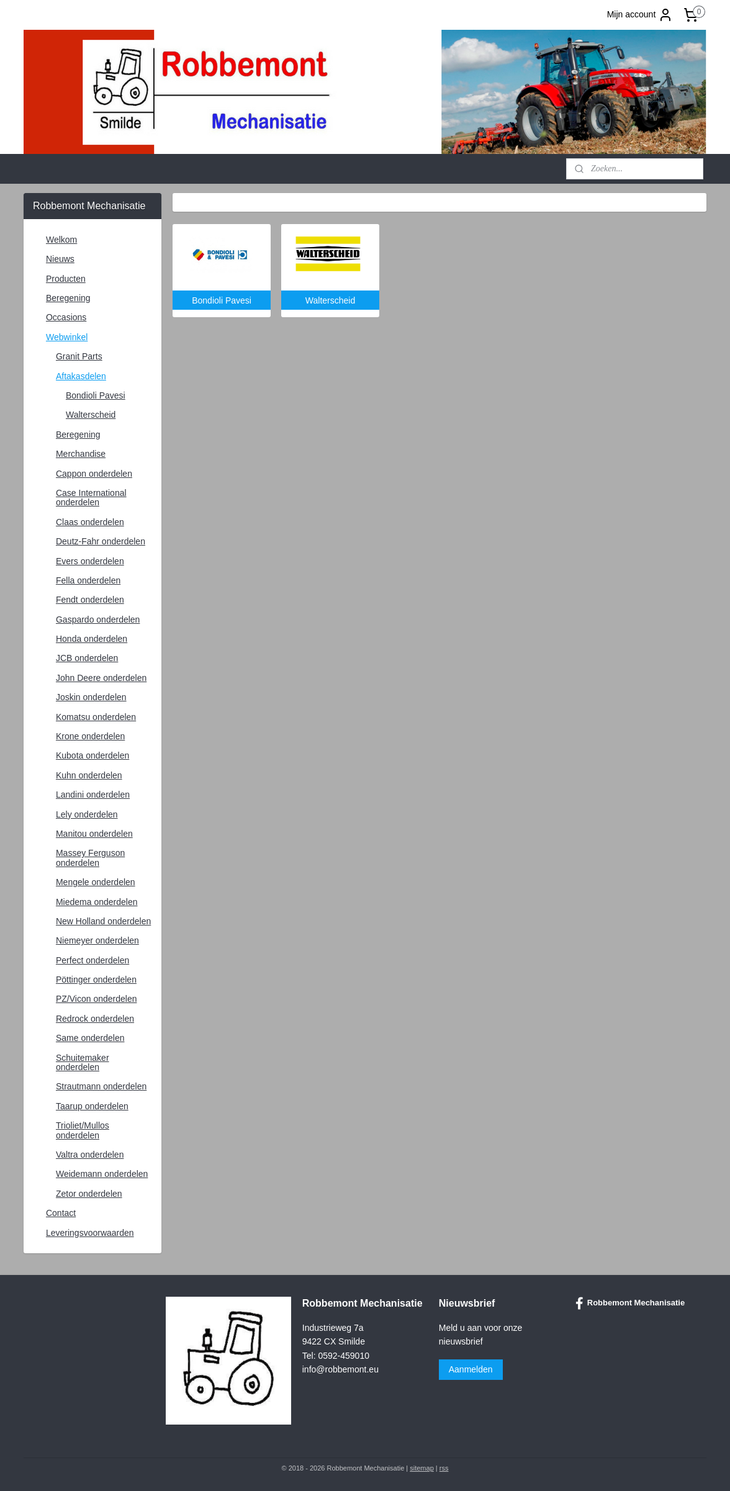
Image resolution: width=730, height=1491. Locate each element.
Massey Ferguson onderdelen (90, 857)
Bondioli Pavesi (95, 395)
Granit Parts (79, 356)
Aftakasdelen (81, 376)
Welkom (61, 240)
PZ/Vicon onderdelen (96, 999)
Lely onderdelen (87, 814)
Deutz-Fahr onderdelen (100, 541)
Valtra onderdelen (90, 1155)
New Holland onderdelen (103, 921)
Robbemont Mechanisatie (630, 1303)
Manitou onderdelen (94, 834)
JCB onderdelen (87, 658)
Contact (61, 1213)
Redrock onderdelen (95, 1019)
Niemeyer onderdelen (97, 940)
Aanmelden (471, 1369)
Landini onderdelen (93, 795)
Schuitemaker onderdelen (82, 1062)
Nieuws (60, 259)
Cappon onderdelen (94, 474)
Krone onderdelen (90, 736)
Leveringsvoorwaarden (90, 1233)
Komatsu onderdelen (96, 717)
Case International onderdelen (91, 497)
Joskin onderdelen (91, 697)
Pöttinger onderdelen (96, 979)
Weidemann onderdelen (102, 1174)
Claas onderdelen (90, 522)
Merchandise (81, 454)
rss (444, 1468)
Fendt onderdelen (90, 600)
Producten (66, 279)
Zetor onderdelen (89, 1194)
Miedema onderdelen (97, 902)
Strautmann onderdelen (101, 1086)
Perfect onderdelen (92, 960)
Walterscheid (90, 415)
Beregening (68, 298)
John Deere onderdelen (101, 678)
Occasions (66, 317)
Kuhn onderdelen (89, 775)
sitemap (422, 1468)
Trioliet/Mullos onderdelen (82, 1130)
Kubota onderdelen (92, 755)
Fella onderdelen (88, 580)
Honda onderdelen (91, 639)
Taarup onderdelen (92, 1106)
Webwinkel (67, 337)
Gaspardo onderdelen (98, 619)
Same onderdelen (90, 1038)
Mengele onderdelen (95, 882)
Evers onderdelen (90, 561)
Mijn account (640, 14)
